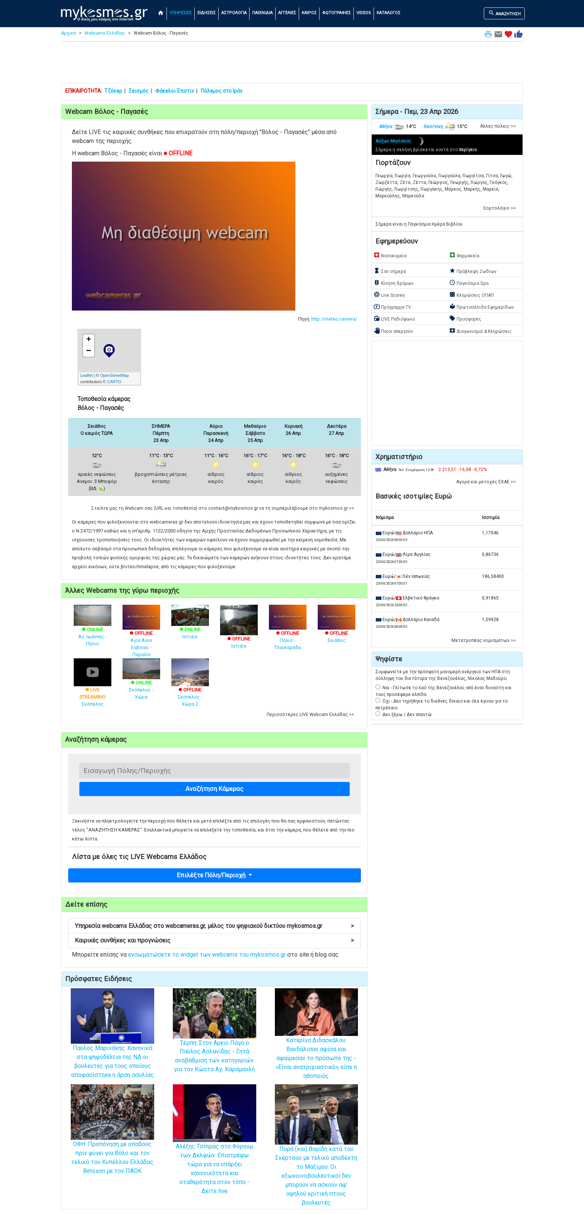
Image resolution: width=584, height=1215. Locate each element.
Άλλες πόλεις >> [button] (498, 126)
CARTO (114, 381)
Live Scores (389, 294)
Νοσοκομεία (390, 255)
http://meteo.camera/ (334, 319)
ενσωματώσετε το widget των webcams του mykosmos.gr (207, 954)
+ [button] (88, 340)
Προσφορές (465, 318)
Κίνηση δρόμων (393, 282)
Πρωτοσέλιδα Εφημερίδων (481, 306)
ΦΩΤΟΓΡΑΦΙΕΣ (336, 12)
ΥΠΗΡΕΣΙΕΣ (180, 12)
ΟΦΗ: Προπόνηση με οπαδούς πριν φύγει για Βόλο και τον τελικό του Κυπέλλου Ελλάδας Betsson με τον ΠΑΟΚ (112, 1141)
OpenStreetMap (114, 375)
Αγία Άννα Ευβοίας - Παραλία (141, 636)
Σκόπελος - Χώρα (141, 682)
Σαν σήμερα (390, 270)
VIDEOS (363, 12)
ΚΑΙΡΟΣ (309, 12)
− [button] (88, 351)
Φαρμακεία (464, 255)
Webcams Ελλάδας (105, 33)
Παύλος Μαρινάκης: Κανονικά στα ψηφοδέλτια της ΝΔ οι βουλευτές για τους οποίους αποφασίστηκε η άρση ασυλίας (112, 1045)
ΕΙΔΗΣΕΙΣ (206, 12)
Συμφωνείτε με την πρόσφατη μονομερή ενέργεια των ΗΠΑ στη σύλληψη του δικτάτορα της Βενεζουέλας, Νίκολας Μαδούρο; (442, 675)
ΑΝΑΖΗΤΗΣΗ (504, 13)
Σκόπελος (92, 688)
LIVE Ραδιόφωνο (394, 318)
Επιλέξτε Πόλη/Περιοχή (212, 875)
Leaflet (86, 375)
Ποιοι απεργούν (393, 330)
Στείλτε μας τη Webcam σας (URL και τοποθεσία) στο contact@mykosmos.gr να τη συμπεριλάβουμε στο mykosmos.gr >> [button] (222, 508)
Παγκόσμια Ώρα (469, 282)
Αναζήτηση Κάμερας (214, 788)
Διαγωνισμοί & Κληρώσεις (480, 330)
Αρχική (68, 33)
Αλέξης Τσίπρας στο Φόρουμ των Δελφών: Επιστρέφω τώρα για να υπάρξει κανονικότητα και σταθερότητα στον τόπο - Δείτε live (214, 1152)
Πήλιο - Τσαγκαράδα (288, 632)
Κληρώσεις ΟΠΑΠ (471, 294)
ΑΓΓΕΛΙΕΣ (287, 12)
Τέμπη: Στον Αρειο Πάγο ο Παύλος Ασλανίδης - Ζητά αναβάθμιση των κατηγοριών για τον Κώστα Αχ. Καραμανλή (214, 1041)
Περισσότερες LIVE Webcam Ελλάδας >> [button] (310, 714)
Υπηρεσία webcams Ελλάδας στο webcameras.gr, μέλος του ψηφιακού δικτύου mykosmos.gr (214, 925)
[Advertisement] (292, 64)
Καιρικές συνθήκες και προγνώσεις (214, 940)
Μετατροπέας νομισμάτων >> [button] (483, 640)
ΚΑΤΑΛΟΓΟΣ (388, 12)
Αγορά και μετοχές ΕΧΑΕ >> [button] (486, 481)
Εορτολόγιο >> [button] (499, 208)
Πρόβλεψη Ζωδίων (472, 270)
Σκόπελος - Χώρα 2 (190, 688)
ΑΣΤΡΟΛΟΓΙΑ (234, 12)
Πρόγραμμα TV (392, 306)
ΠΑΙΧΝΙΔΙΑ (262, 12)
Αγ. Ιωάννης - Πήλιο (92, 629)
